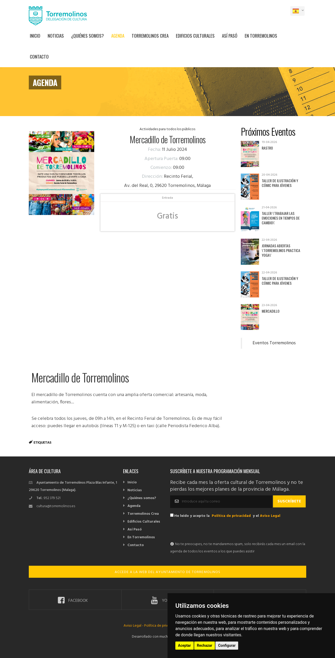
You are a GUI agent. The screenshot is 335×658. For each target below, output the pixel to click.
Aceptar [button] (184, 645)
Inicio (35, 35)
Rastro (267, 148)
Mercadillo (271, 311)
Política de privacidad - (162, 626)
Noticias (56, 35)
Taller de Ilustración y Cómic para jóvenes (280, 183)
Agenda (117, 35)
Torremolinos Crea (150, 35)
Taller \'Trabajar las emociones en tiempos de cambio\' (281, 217)
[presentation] (210, 530)
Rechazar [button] (204, 645)
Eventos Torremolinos (274, 343)
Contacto (39, 56)
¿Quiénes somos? (87, 35)
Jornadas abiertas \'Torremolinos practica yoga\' (281, 250)
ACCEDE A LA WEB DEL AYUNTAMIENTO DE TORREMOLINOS (167, 572)
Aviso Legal (270, 516)
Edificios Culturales (195, 35)
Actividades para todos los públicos (167, 129)
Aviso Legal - (134, 626)
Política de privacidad (231, 516)
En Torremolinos (261, 35)
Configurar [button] (227, 645)
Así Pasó (229, 35)
